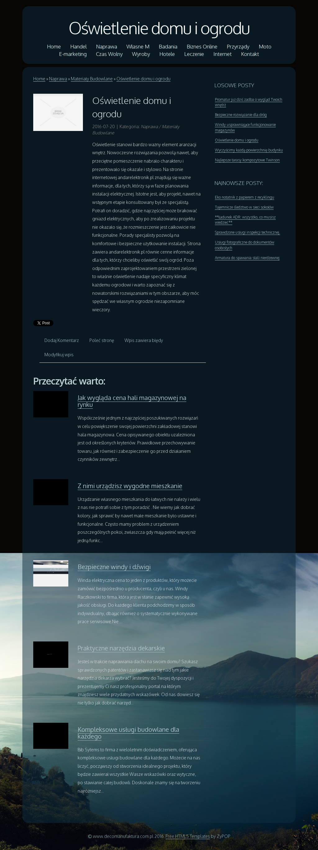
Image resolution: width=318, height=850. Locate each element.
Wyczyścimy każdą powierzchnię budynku (249, 150)
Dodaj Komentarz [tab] (61, 340)
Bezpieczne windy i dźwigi (114, 567)
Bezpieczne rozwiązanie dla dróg (241, 114)
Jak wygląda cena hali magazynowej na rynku (132, 401)
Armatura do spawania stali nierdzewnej (247, 257)
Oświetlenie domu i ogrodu (159, 27)
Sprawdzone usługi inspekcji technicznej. (247, 232)
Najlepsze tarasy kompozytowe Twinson (247, 160)
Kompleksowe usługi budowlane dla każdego (128, 732)
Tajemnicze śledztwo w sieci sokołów (244, 207)
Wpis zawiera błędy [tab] (144, 340)
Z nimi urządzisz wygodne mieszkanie (130, 486)
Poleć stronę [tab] (101, 340)
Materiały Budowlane (92, 78)
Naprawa (58, 78)
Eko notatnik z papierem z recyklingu (244, 197)
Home (39, 78)
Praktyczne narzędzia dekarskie (121, 648)
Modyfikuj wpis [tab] (59, 354)
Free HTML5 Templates (188, 836)
